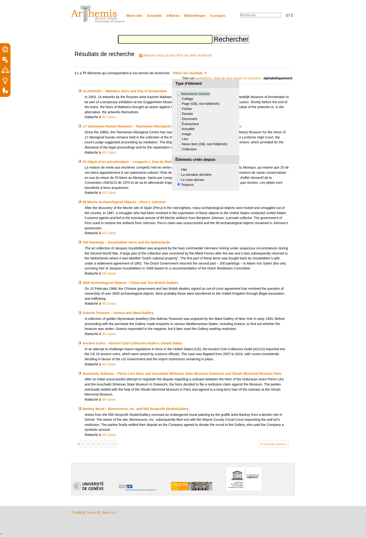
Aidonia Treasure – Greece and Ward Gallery (118, 313)
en (287, 14)
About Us (109, 512)
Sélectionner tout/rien (195, 93)
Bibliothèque (195, 16)
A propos (217, 16)
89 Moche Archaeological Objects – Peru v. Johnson (124, 202)
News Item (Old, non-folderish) (204, 144)
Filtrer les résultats (188, 73)
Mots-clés (134, 16)
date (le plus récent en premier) (237, 78)
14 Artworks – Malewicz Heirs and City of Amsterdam (125, 91)
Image (186, 134)
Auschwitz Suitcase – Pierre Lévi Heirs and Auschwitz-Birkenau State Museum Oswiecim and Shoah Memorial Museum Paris (182, 373)
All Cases (109, 117)
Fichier (187, 109)
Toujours (187, 185)
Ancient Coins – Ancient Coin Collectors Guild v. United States (132, 343)
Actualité (154, 16)
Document (189, 119)
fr (292, 14)
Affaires (173, 16)
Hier (184, 169)
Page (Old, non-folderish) (200, 104)
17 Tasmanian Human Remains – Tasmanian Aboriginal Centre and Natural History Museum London (162, 126)
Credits (77, 512)
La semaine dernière (196, 175)
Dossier (187, 114)
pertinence (203, 78)
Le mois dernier (192, 180)
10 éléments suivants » (273, 444)
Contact (92, 512)
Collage (187, 99)
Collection (189, 149)
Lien (185, 139)
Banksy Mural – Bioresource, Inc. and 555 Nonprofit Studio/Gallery (136, 409)
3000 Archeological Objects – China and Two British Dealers (130, 283)
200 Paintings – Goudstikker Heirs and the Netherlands (126, 242)
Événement (190, 124)
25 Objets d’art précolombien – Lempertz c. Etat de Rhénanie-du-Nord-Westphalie (147, 162)
